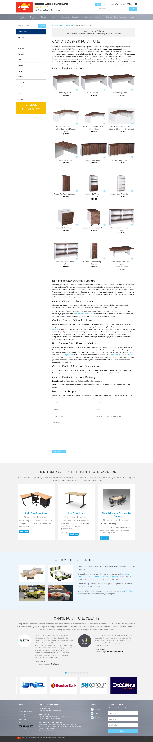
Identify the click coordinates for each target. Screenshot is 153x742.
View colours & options (121, 266)
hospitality (114, 355)
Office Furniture (57, 25)
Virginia (21, 99)
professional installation (83, 314)
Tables (43, 17)
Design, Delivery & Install (26, 711)
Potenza (21, 82)
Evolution (21, 54)
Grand (20, 65)
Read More (24, 531)
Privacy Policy (23, 714)
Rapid (20, 88)
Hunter (20, 71)
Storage (54, 17)
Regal (20, 93)
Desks (32, 17)
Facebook (95, 709)
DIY (108, 308)
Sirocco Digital (61, 737)
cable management (110, 577)
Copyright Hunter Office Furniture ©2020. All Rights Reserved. (39, 737)
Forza (20, 60)
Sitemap (21, 722)
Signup (105, 4)
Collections (76, 17)
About (131, 17)
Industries (97, 17)
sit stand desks (94, 577)
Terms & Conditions (24, 717)
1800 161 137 (33, 109)
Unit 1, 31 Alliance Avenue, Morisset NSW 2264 (53, 716)
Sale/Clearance (120, 17)
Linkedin (95, 713)
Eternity (21, 48)
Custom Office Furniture (77, 560)
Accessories (65, 17)
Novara (21, 77)
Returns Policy (23, 719)
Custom (109, 17)
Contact (21, 709)
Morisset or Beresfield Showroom (85, 373)
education (130, 355)
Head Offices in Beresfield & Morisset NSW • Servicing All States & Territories (94, 32)
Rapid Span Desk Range (36, 513)
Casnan (21, 37)
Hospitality (87, 17)
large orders (68, 355)
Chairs (21, 17)
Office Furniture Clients (76, 618)
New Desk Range (76, 513)
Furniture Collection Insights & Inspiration (76, 472)
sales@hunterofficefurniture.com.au (47, 10)
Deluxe (20, 43)
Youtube (95, 718)
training (58, 357)
